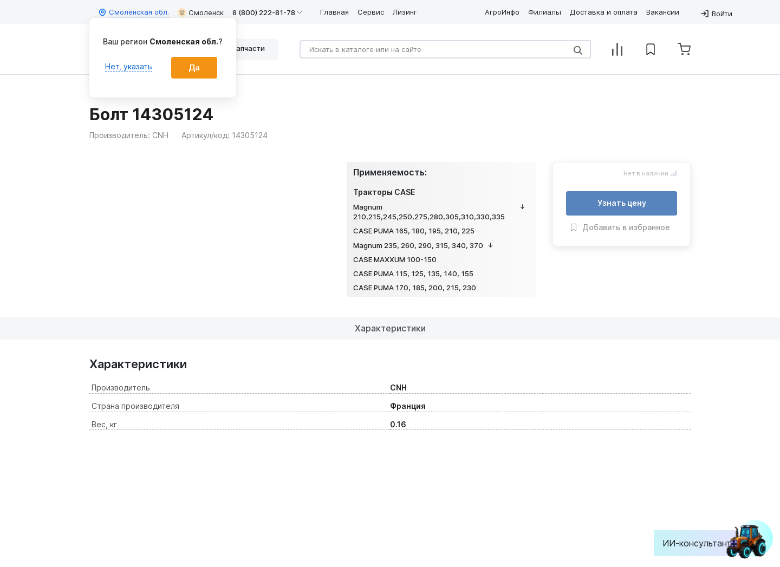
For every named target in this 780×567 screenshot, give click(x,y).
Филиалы (544, 12)
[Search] (445, 49)
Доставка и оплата (604, 12)
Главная (334, 12)
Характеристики (390, 328)
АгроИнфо (502, 12)
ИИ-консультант (705, 543)
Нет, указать (128, 66)
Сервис (371, 12)
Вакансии (662, 12)
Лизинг (405, 12)
